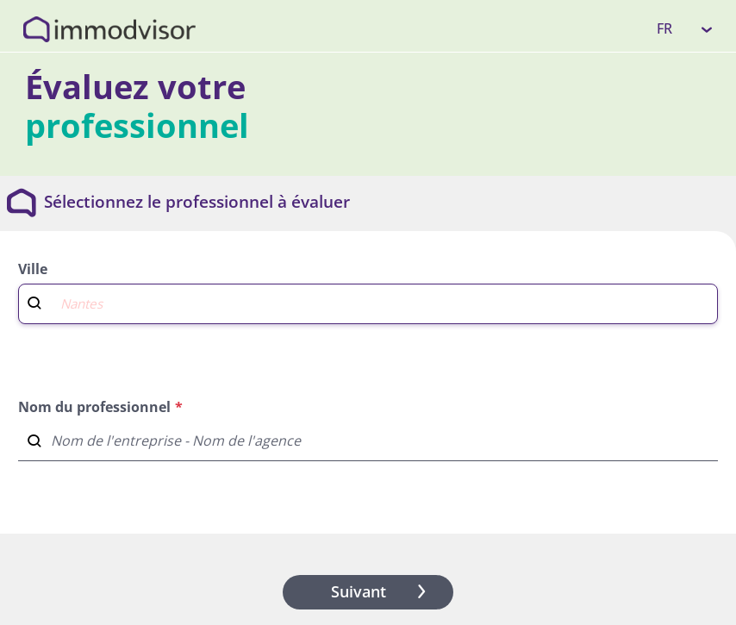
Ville (32, 268)
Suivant (382, 591)
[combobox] (368, 301)
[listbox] (685, 28)
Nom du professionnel (94, 406)
